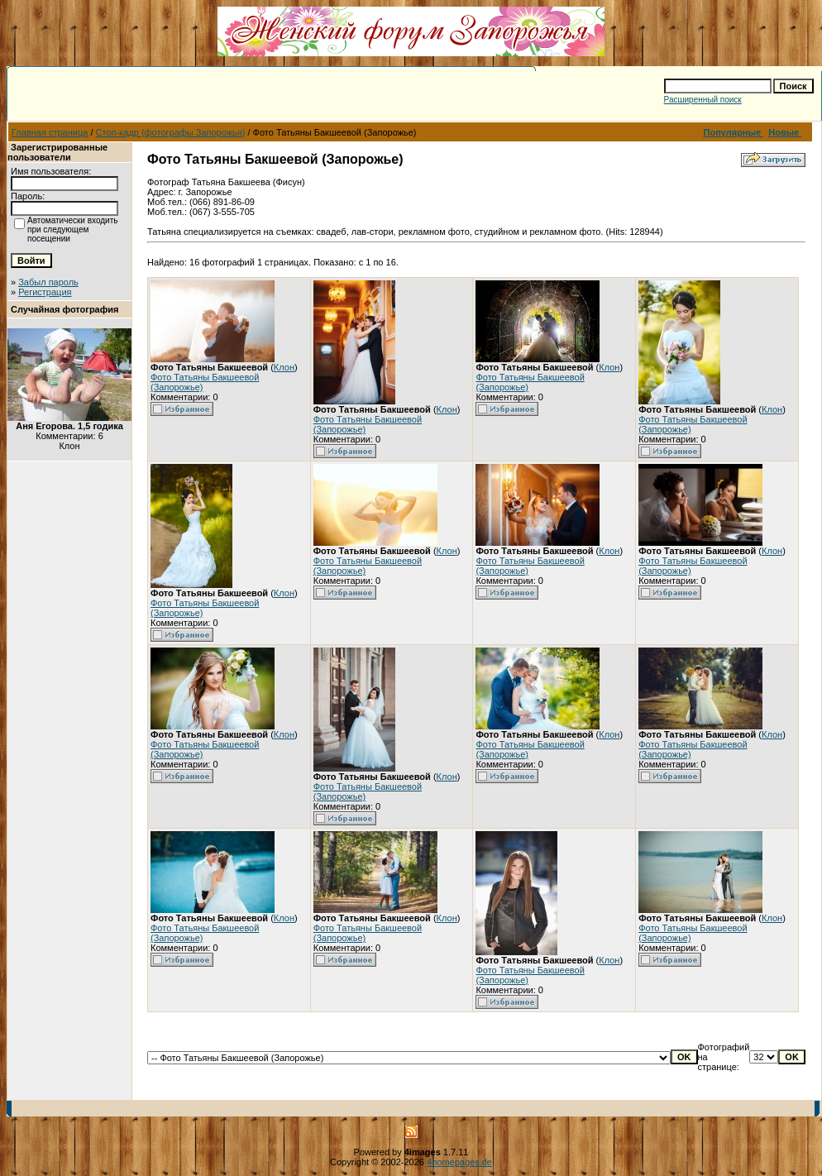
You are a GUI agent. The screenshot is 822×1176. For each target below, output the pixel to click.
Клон (284, 367)
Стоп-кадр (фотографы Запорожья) (171, 132)
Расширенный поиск (703, 99)
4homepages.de (459, 1162)
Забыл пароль (48, 282)
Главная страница (50, 132)
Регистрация (44, 292)
